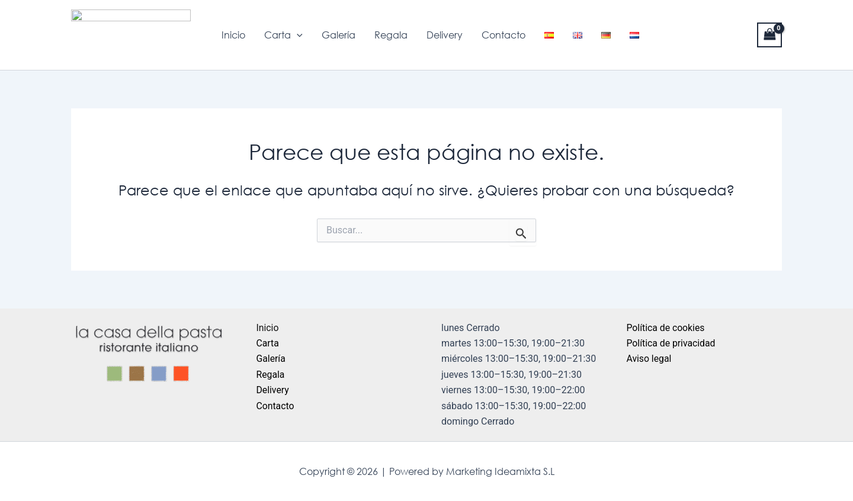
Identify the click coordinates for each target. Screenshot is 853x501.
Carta (283, 35)
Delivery (444, 35)
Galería (338, 35)
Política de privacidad (672, 343)
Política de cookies (666, 327)
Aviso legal (649, 358)
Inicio (233, 35)
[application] (297, 35)
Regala (391, 35)
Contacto (503, 35)
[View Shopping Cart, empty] (769, 35)
